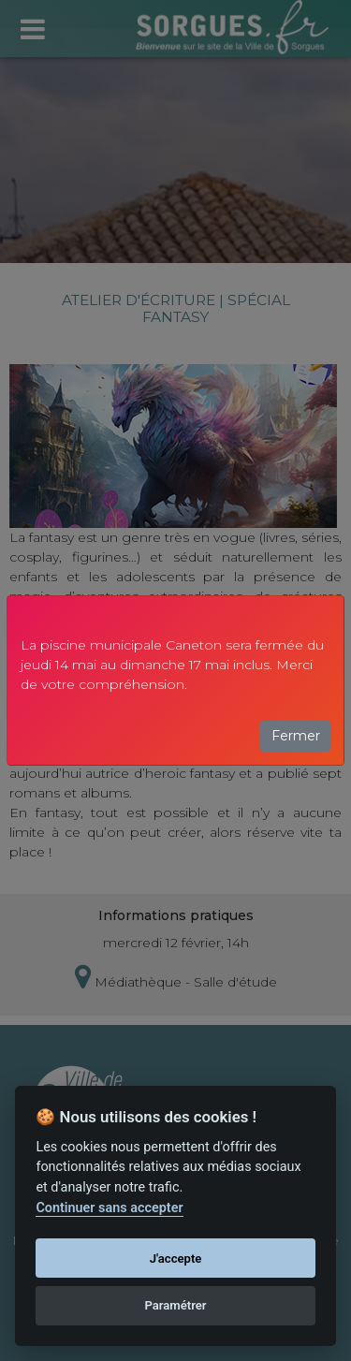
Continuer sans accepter (109, 1208)
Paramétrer (175, 1305)
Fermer (295, 735)
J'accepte (176, 1258)
